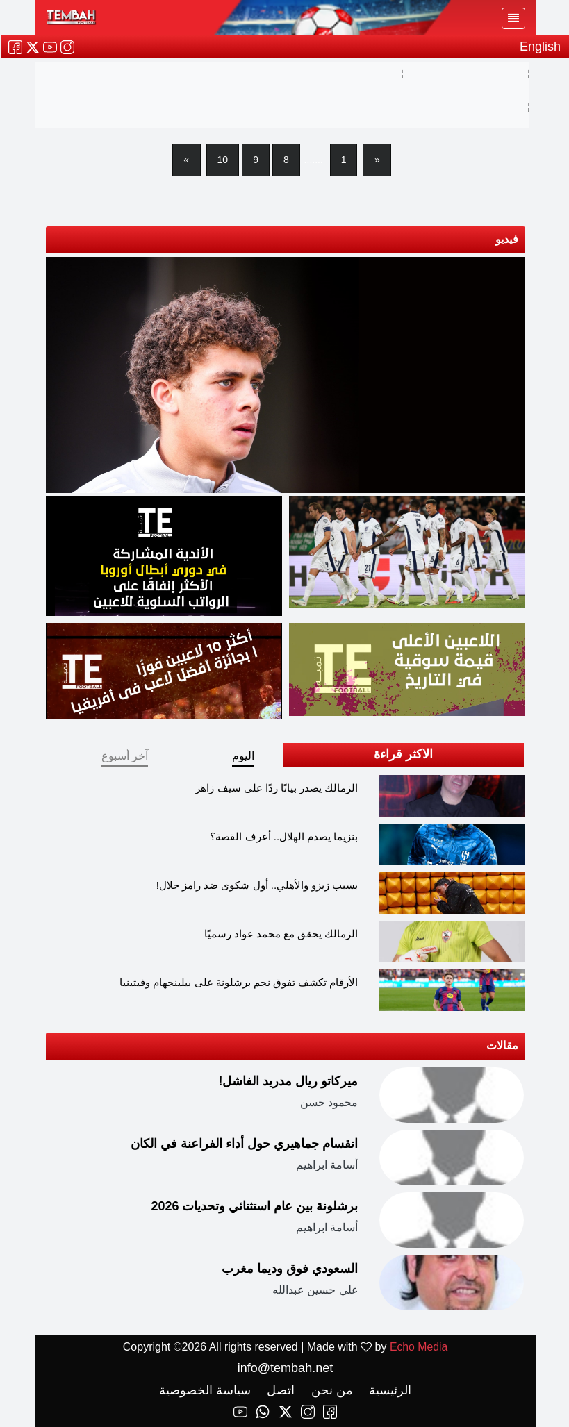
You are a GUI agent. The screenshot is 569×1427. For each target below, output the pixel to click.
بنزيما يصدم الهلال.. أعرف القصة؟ (283, 836)
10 (222, 159)
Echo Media (417, 1347)
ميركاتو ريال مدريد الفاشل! (288, 1081)
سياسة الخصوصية (204, 1390)
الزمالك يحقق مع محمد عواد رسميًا (281, 934)
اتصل (278, 1390)
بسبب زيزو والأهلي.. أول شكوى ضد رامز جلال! (257, 885)
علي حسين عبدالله (315, 1290)
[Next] (186, 160)
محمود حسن (328, 1103)
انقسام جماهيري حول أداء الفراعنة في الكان (243, 1144)
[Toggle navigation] (513, 18)
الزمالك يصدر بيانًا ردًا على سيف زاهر (276, 788)
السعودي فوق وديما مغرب (289, 1269)
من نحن (329, 1390)
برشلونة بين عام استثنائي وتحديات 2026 (253, 1206)
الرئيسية (388, 1390)
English (539, 46)
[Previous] (376, 160)
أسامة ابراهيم (326, 1165)
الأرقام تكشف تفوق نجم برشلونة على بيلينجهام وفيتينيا (238, 982)
